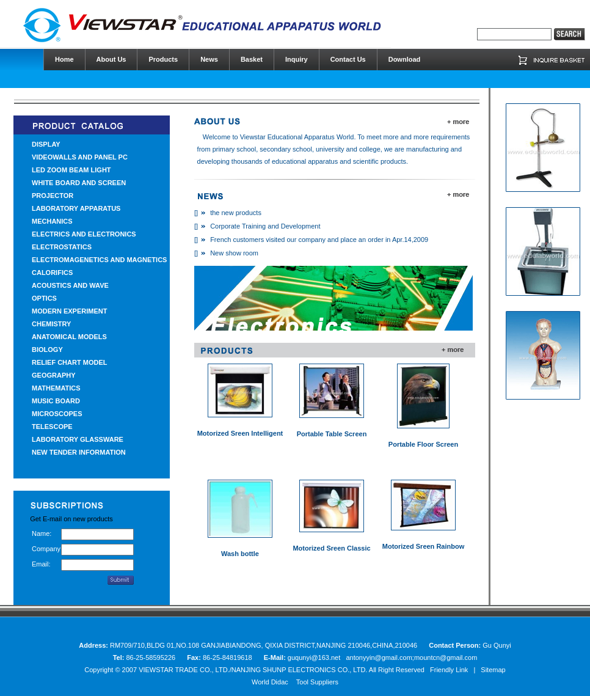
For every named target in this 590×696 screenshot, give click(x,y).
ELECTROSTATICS (62, 247)
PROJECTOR (52, 195)
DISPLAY (46, 144)
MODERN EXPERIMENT (69, 311)
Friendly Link (449, 669)
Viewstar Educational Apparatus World (297, 137)
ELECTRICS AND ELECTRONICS (84, 234)
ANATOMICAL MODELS (69, 336)
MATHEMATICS (56, 388)
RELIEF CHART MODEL (69, 362)
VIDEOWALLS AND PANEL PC (80, 157)
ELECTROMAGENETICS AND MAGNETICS (99, 259)
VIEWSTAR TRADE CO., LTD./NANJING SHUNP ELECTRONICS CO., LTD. (253, 669)
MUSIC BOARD (56, 401)
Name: (41, 533)
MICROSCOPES (57, 413)
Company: (46, 548)
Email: (41, 564)
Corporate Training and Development (265, 226)
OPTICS (44, 298)
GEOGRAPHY (54, 375)
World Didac (270, 682)
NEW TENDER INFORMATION (79, 452)
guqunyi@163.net (315, 657)
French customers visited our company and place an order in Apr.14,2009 (319, 239)
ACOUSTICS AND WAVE (70, 285)
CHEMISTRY (51, 324)
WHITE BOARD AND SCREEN (79, 182)
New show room (234, 253)
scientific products (379, 161)
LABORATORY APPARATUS (76, 208)
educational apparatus (305, 161)
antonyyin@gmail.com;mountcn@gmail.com (411, 657)
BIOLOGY (47, 349)
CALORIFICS (52, 272)
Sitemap (493, 669)
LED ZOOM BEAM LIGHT (71, 170)
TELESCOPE (52, 426)
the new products (235, 212)
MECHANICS (52, 221)
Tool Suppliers (317, 682)
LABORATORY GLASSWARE (77, 439)
